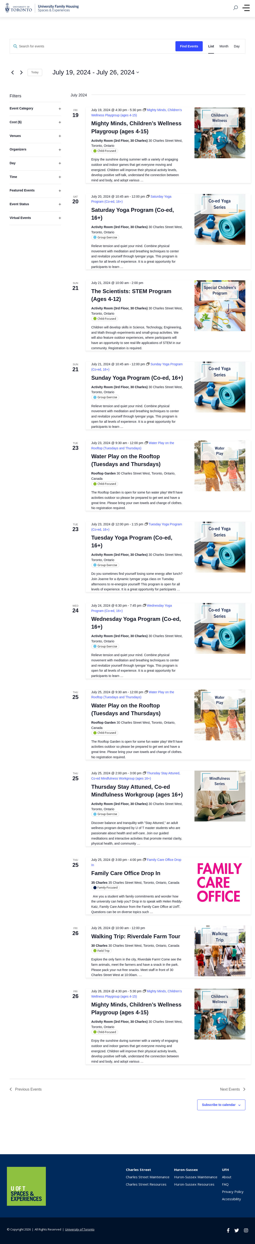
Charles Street (138, 1169)
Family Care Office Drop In (125, 873)
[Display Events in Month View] (223, 46)
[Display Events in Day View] (237, 46)
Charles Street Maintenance (147, 1177)
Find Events (189, 46)
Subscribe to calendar (219, 1105)
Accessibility (231, 1199)
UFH (225, 1169)
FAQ (225, 1184)
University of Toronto (79, 1229)
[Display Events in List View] (211, 46)
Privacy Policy (233, 1191)
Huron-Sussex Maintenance (195, 1177)
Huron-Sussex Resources (194, 1184)
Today (35, 72)
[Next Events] (21, 72)
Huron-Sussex (186, 1169)
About (226, 1177)
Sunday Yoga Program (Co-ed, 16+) (137, 378)
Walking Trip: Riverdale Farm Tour (135, 936)
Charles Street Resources (146, 1184)
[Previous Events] (12, 72)
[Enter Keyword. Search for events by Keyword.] (92, 46)
